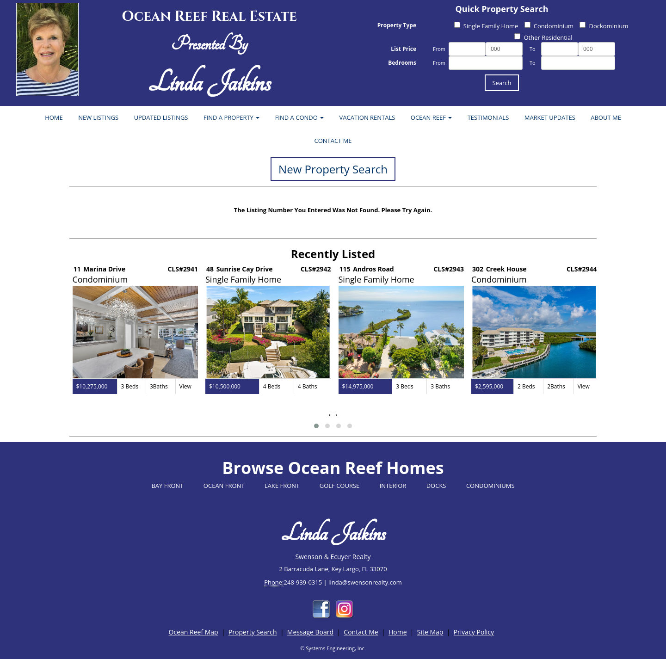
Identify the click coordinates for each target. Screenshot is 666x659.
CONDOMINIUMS (490, 485)
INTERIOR (393, 485)
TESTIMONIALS (488, 117)
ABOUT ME (606, 117)
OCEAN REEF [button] (431, 117)
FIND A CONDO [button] (299, 117)
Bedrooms (402, 63)
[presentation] (330, 414)
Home (397, 632)
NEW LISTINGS (98, 117)
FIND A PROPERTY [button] (231, 117)
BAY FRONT (167, 485)
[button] (316, 426)
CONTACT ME (333, 140)
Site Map (430, 632)
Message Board (310, 632)
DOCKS (436, 485)
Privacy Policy (474, 632)
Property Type (396, 25)
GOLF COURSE (340, 485)
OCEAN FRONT (224, 485)
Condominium (549, 26)
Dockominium (604, 26)
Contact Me (361, 632)
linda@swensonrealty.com (365, 582)
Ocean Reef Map (193, 632)
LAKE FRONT (282, 485)
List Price (403, 49)
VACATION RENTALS (367, 117)
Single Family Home (486, 26)
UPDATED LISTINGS (161, 117)
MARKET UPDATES (549, 117)
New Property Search (333, 169)
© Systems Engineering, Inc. (333, 648)
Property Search (252, 632)
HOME (54, 117)
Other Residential (543, 37)
